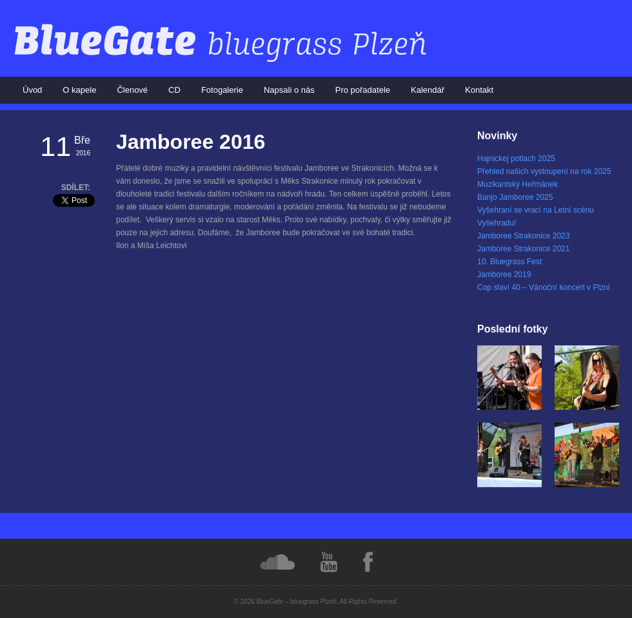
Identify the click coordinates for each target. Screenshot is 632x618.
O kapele (79, 90)
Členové (132, 90)
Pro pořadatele (362, 90)
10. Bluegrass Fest (509, 261)
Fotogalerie (222, 90)
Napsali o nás (289, 90)
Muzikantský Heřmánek (517, 184)
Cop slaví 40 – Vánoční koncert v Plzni (543, 287)
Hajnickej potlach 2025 (516, 158)
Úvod (32, 90)
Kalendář (427, 90)
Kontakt (479, 90)
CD (174, 90)
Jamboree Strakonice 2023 (523, 235)
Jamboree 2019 (504, 274)
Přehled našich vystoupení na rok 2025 (544, 171)
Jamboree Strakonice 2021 (523, 248)
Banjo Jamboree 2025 (515, 197)
